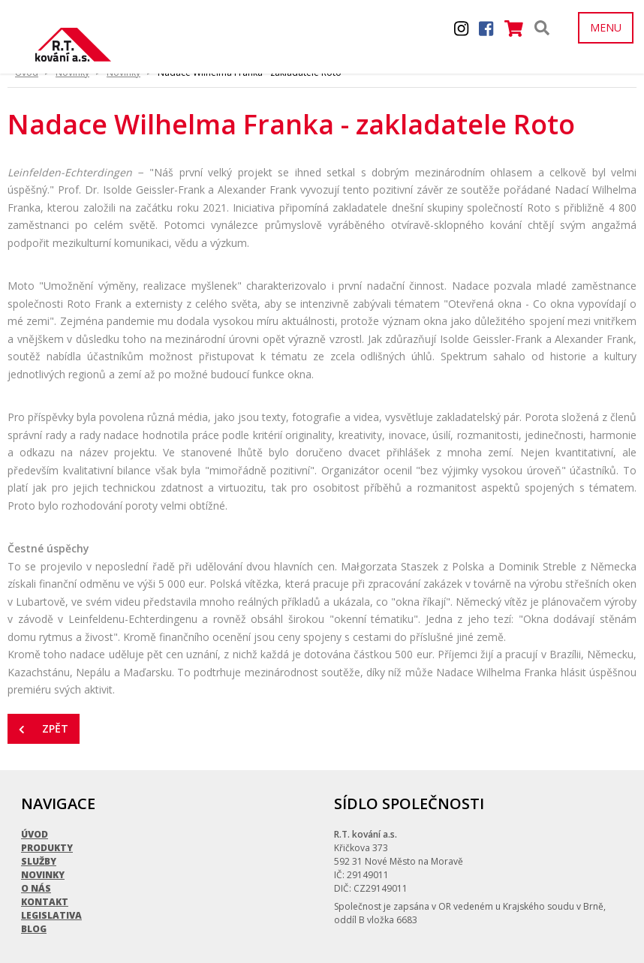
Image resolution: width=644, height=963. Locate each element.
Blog (34, 903)
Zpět (43, 728)
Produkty (47, 822)
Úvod (34, 808)
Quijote (607, 954)
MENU (605, 27)
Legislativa (51, 889)
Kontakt (44, 876)
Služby (38, 835)
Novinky (43, 849)
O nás (36, 862)
